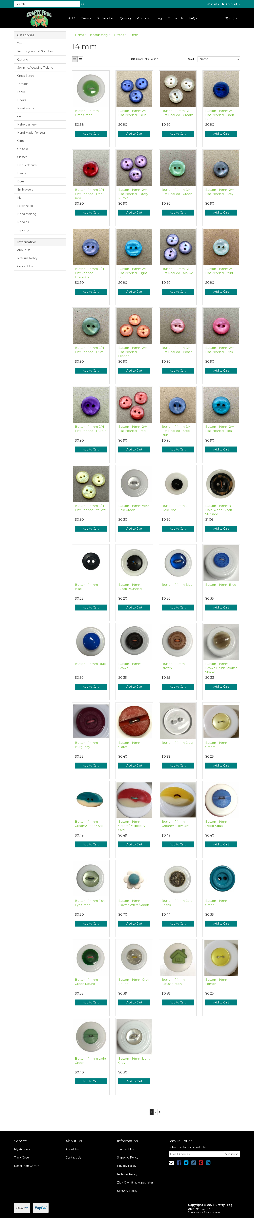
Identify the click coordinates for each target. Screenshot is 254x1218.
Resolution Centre (26, 1166)
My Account (22, 1149)
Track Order (22, 1157)
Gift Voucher (105, 18)
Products (143, 18)
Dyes (20, 181)
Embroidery (25, 189)
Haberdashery (27, 124)
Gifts (20, 141)
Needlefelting (26, 214)
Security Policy (127, 1191)
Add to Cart (91, 133)
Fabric (21, 92)
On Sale (22, 149)
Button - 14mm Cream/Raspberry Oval (131, 826)
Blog (158, 18)
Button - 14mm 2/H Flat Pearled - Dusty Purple (133, 194)
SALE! (71, 18)
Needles (23, 222)
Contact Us (175, 18)
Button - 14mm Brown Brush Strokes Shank (221, 668)
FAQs (193, 18)
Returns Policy (27, 258)
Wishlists (213, 4)
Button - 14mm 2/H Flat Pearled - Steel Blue (176, 431)
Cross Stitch (25, 76)
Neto (217, 1212)
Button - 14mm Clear (177, 743)
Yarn (20, 43)
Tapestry (23, 230)
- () (231, 18)
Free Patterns (26, 165)
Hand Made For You (31, 132)
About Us (23, 250)
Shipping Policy (127, 1157)
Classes (86, 18)
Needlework (25, 108)
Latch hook (25, 206)
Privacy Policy (126, 1166)
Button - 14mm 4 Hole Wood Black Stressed (218, 510)
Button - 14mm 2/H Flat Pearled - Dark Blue (219, 115)
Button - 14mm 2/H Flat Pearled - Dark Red (89, 194)
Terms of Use (126, 1149)
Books (21, 100)
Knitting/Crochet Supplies (35, 51)
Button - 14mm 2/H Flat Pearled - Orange (132, 352)
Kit (19, 197)
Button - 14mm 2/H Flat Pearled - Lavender (89, 273)
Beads (21, 173)
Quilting (125, 18)
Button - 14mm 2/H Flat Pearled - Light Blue (132, 273)
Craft (20, 116)
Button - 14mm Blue (177, 584)
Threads (22, 84)
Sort (191, 59)
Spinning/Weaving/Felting (35, 67)
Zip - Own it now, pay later (135, 1182)
